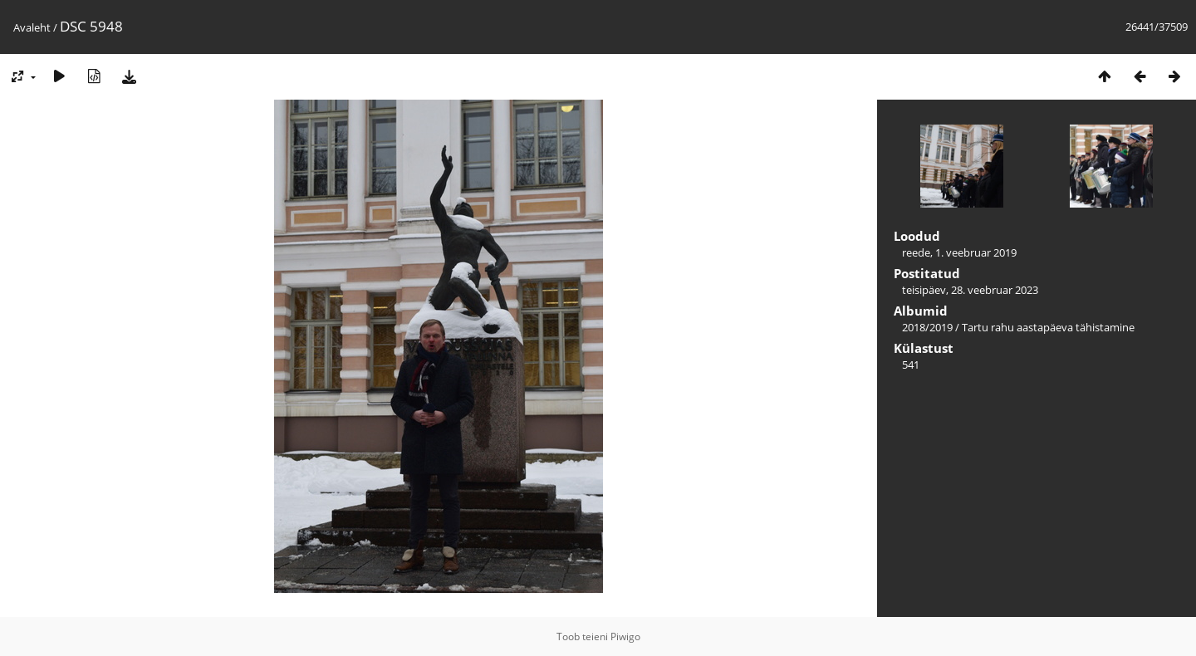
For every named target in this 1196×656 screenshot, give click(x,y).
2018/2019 (927, 327)
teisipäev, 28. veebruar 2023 (970, 289)
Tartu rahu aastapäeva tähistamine (1048, 327)
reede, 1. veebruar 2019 (959, 252)
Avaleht (32, 27)
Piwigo (625, 636)
